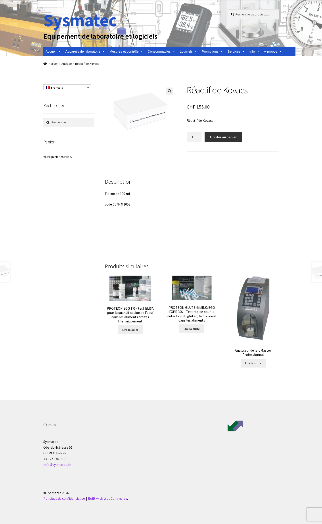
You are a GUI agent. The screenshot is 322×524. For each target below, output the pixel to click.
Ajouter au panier (223, 137)
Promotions (212, 51)
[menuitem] (67, 87)
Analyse (66, 64)
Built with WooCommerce (107, 498)
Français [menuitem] (57, 88)
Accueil (53, 51)
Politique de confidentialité (64, 498)
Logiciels (188, 51)
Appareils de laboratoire (85, 51)
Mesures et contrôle (126, 51)
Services (236, 51)
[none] (67, 87)
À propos (273, 51)
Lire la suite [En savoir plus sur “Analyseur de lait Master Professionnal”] (253, 363)
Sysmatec (80, 20)
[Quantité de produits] (194, 137)
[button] (169, 91)
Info (254, 51)
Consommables (161, 51)
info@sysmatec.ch (57, 464)
